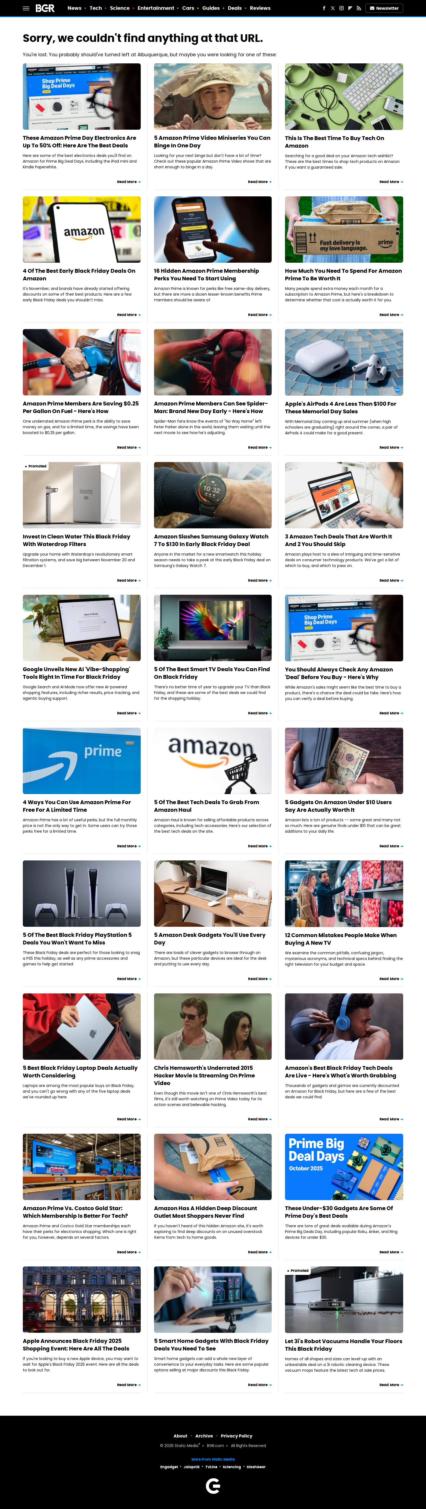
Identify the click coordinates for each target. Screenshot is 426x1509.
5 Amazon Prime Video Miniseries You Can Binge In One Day (212, 141)
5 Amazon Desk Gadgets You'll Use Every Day (210, 938)
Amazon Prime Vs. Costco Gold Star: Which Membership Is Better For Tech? (75, 1212)
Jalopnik (192, 1467)
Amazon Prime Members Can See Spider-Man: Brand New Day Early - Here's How (211, 407)
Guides (211, 8)
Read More (127, 181)
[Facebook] (324, 8)
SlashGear (256, 1467)
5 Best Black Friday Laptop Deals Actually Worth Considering (80, 1071)
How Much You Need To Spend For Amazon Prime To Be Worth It (343, 274)
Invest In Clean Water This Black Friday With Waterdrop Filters (76, 540)
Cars (188, 8)
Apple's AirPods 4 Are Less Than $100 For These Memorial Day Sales (340, 407)
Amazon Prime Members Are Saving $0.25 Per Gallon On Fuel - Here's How (81, 407)
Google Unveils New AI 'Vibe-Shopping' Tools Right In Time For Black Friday (76, 673)
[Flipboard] (350, 8)
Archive (204, 1436)
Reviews (260, 8)
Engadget (169, 1467)
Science (120, 8)
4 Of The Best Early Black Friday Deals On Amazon (79, 274)
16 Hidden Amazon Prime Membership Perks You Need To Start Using (206, 274)
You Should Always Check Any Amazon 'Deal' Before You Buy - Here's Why (339, 673)
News (75, 8)
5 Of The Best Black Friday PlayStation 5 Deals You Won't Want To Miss (77, 938)
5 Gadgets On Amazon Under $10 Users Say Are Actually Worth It (338, 806)
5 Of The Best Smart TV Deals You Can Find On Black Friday (212, 673)
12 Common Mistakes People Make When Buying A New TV (341, 939)
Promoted (37, 466)
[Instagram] (341, 8)
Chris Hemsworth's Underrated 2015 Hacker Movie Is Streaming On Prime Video (204, 1075)
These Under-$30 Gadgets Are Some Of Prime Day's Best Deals (339, 1212)
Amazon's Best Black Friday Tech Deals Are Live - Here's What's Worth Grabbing (340, 1071)
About (180, 1436)
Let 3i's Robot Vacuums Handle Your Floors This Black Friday (343, 1345)
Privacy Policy (236, 1436)
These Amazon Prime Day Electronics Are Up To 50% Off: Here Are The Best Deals (79, 141)
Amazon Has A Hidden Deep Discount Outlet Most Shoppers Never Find (205, 1212)
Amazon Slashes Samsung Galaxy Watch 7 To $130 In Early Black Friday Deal (211, 540)
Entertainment (156, 8)
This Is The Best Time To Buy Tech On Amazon (334, 142)
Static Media (186, 1446)
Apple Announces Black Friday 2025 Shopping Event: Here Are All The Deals (76, 1344)
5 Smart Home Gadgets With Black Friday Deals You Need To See (211, 1344)
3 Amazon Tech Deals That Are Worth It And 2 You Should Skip (338, 540)
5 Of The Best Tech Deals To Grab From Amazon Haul (206, 806)
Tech (96, 8)
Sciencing (232, 1467)
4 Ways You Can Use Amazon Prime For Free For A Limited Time (77, 806)
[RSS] (359, 8)
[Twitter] (333, 8)
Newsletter (384, 8)
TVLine (211, 1467)
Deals (235, 8)
